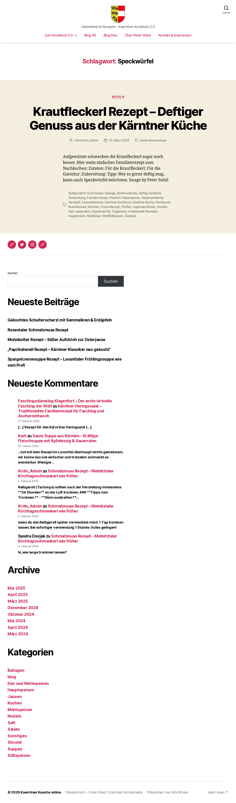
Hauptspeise (131, 198)
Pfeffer (126, 207)
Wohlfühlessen (113, 216)
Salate (14, 729)
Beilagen (16, 670)
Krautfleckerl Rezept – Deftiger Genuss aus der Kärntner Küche (118, 118)
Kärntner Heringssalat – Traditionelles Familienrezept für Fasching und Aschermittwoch (61, 411)
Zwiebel (130, 216)
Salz (71, 211)
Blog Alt (90, 35)
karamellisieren (92, 202)
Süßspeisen (19, 755)
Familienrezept (97, 198)
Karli (22, 435)
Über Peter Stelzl (138, 35)
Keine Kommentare (153, 140)
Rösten (162, 207)
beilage (110, 193)
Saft (11, 722)
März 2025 (18, 601)
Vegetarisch (76, 216)
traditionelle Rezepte (142, 211)
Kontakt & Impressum (175, 35)
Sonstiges (17, 736)
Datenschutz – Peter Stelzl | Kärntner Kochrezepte (104, 792)
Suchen (12, 273)
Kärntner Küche (143, 202)
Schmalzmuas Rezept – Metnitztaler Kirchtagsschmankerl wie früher (66, 473)
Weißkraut (94, 216)
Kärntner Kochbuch (118, 202)
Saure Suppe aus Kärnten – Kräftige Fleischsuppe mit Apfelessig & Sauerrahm (58, 438)
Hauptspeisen (21, 690)
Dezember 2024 (23, 607)
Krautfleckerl (77, 207)
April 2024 (18, 627)
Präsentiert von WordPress (167, 792)
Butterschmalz (127, 193)
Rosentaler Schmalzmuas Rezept (38, 330)
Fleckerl (115, 198)
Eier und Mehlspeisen (28, 683)
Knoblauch (162, 202)
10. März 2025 (119, 140)
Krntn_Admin (89, 140)
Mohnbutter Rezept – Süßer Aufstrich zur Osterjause (56, 339)
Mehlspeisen (20, 709)
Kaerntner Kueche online (41, 792)
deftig (143, 193)
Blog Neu (110, 35)
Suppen (15, 749)
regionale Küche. (144, 207)
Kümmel (93, 207)
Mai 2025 (16, 588)
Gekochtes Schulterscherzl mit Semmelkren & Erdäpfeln (60, 320)
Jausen (14, 696)
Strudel (15, 742)
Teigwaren (118, 211)
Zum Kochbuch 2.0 (59, 35)
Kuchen (15, 703)
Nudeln (118, 97)
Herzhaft (74, 202)
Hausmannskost (152, 198)
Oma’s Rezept (110, 207)
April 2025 (18, 594)
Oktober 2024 (21, 614)
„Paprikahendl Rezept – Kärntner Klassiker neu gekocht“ (59, 349)
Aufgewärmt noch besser (85, 193)
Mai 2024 (16, 620)
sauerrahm (83, 211)
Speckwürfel (101, 211)
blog (12, 676)
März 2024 (18, 634)
